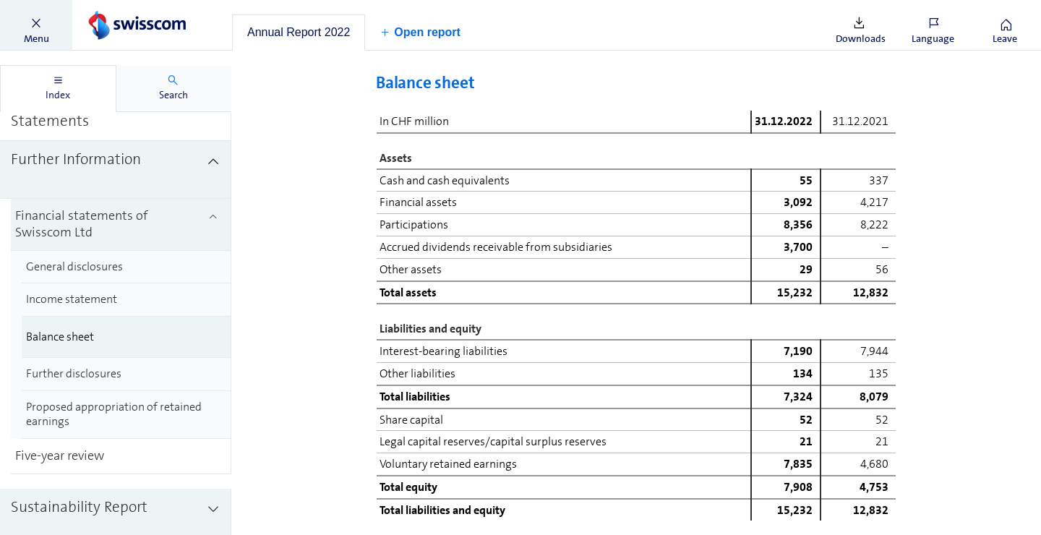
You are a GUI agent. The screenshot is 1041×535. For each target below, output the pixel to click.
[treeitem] (115, 112)
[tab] (298, 32)
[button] (36, 25)
